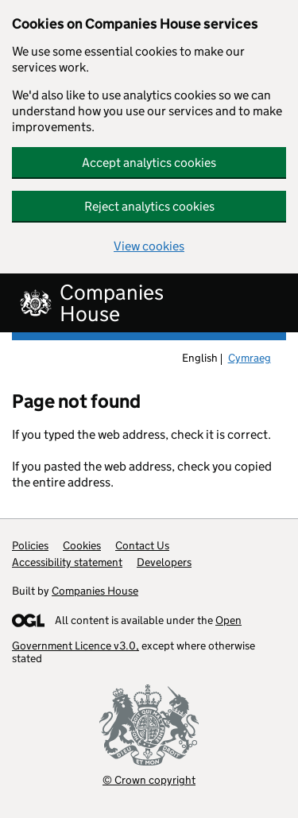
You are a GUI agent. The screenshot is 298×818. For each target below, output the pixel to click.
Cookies (82, 545)
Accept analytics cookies (149, 162)
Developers (164, 562)
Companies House (95, 590)
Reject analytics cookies (149, 206)
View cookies (149, 246)
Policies (30, 545)
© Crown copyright (149, 779)
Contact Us (142, 545)
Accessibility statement (67, 562)
